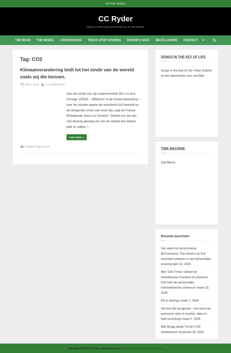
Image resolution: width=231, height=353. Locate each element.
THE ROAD (23, 40)
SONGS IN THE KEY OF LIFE (183, 57)
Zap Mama (168, 162)
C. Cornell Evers (55, 84)
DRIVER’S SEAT (138, 40)
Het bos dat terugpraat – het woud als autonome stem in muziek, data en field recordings (186, 314)
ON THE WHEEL (115, 3)
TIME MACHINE (173, 148)
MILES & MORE (166, 40)
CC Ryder (115, 18)
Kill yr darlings (170, 300)
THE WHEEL (45, 40)
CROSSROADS (71, 40)
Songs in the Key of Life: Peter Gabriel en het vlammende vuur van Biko (186, 73)
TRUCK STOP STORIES (104, 40)
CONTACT (190, 40)
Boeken (29, 146)
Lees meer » (78, 138)
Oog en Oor (42, 146)
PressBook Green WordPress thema (142, 348)
